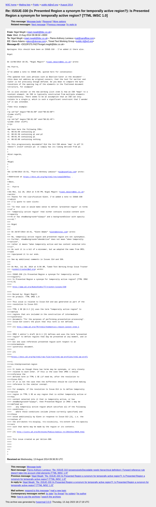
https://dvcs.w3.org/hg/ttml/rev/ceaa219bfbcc (46, 177)
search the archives (51, 497)
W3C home (11, 5)
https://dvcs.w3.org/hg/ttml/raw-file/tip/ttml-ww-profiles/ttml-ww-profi (49, 357)
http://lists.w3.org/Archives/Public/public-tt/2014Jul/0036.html (50, 432)
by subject (70, 493)
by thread (59, 493)
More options (59, 21)
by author (81, 493)
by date (49, 493)
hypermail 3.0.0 (43, 502)
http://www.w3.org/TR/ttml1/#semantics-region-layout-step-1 (48, 327)
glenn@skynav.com (36, 41)
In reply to (72, 24)
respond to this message (37, 490)
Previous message (56, 24)
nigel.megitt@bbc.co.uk (38, 32)
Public (36, 5)
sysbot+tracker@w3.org (24, 269)
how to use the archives (28, 497)
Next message (39, 24)
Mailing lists (24, 5)
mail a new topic (58, 490)
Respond (47, 21)
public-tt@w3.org (49, 5)
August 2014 (66, 5)
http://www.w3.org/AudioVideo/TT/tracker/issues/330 (39, 287)
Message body (34, 21)
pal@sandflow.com (84, 38)
